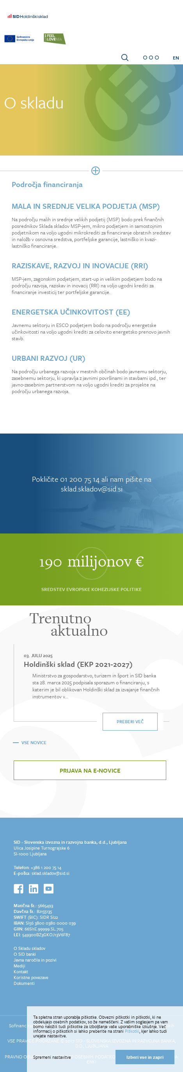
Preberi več (130, 721)
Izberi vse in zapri (144, 1057)
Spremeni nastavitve (52, 1057)
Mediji (19, 965)
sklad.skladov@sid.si (50, 873)
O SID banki (25, 954)
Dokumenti (24, 983)
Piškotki (132, 1031)
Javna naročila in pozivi (35, 960)
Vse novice (33, 742)
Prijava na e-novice (90, 770)
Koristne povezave (31, 977)
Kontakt (21, 971)
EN (176, 57)
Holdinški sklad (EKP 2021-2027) (78, 664)
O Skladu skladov (29, 948)
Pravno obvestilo (26, 1056)
